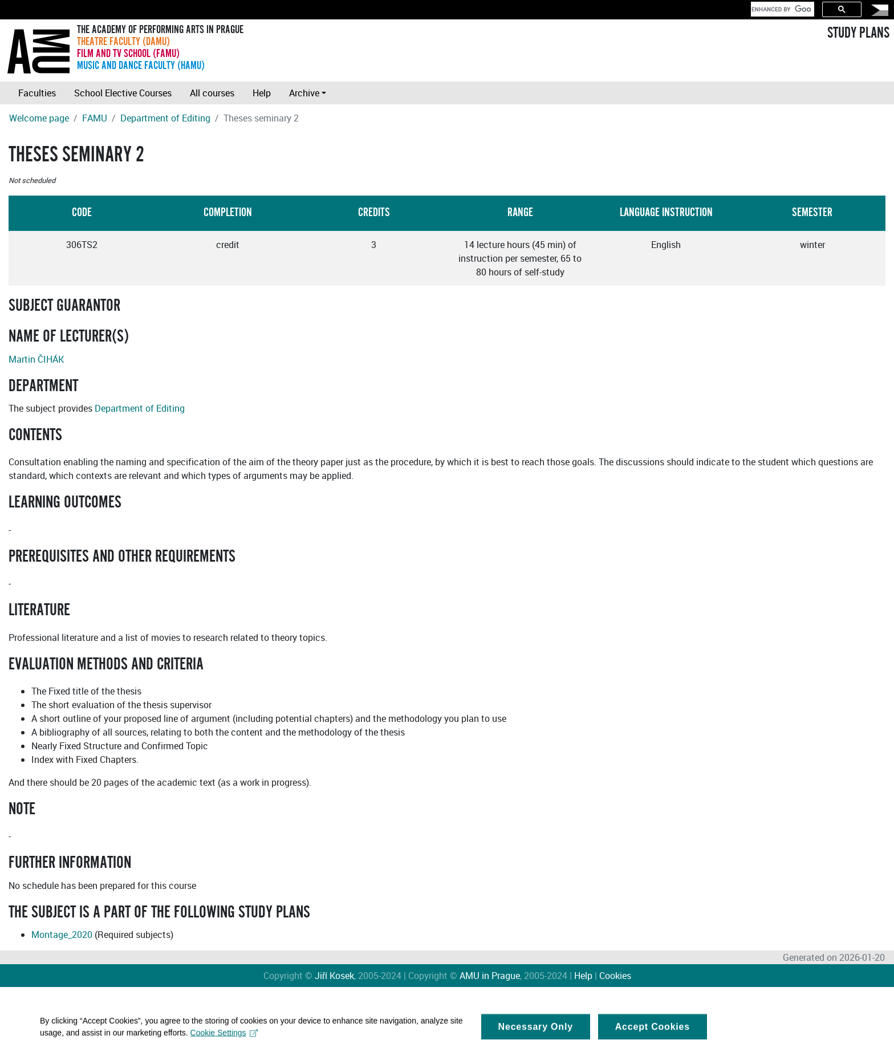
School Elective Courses (123, 93)
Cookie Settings (224, 1037)
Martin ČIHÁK (36, 359)
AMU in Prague (490, 975)
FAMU (94, 118)
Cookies (615, 975)
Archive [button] (304, 93)
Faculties (37, 93)
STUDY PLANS (858, 33)
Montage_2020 (61, 934)
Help (262, 93)
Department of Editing (165, 118)
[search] (781, 9)
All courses (212, 93)
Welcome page (39, 118)
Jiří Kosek (334, 975)
